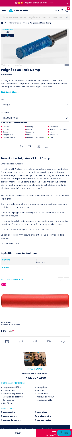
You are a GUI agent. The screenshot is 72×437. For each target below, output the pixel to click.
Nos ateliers (41, 412)
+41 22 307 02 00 (35, 378)
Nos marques (8, 416)
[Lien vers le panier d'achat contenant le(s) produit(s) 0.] (66, 10)
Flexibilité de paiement (13, 393)
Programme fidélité (11, 387)
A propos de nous (10, 420)
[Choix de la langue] (57, 10)
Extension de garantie (12, 396)
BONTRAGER (6, 74)
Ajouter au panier (54, 433)
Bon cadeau (8, 400)
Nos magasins (8, 412)
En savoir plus (10, 92)
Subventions (42, 393)
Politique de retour (45, 396)
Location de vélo (44, 400)
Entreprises (41, 387)
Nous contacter (43, 420)
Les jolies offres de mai (35, 2)
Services (40, 390)
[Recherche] (35, 17)
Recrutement (42, 416)
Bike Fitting (7, 403)
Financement (8, 390)
